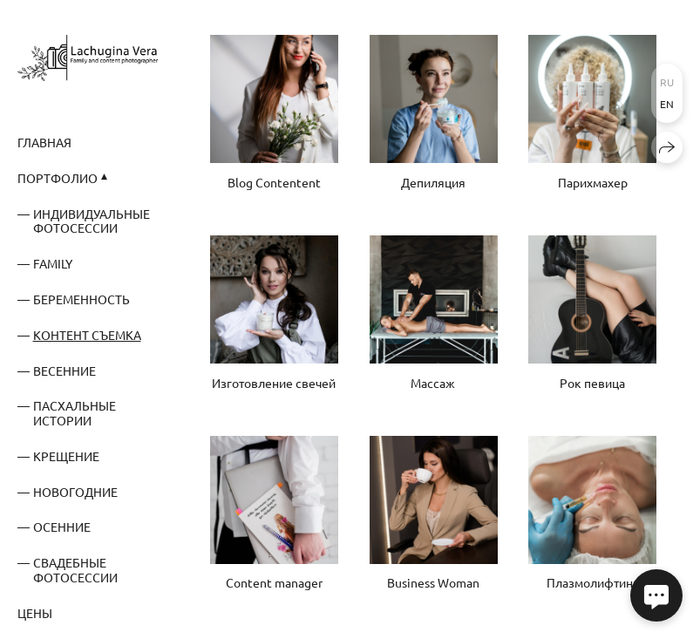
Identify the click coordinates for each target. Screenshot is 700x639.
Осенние (62, 526)
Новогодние (75, 492)
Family (52, 263)
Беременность (81, 299)
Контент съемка (87, 335)
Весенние (64, 370)
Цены (34, 613)
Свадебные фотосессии (75, 569)
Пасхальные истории (74, 413)
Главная (44, 142)
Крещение (66, 456)
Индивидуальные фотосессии (91, 221)
